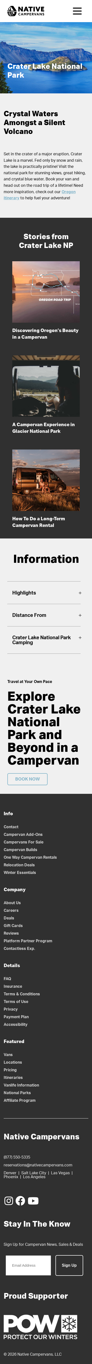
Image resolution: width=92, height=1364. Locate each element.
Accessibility (15, 1025)
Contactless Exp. (19, 949)
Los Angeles (34, 1177)
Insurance (13, 986)
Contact (11, 827)
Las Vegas (60, 1173)
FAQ (7, 979)
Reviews (11, 933)
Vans (8, 1055)
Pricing (10, 1070)
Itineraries (13, 1078)
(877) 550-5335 (17, 1157)
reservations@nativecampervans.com (38, 1165)
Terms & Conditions (22, 994)
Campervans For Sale (23, 842)
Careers (11, 911)
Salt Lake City (33, 1173)
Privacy (11, 1009)
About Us (12, 903)
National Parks (17, 1093)
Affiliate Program (20, 1101)
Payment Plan (16, 1017)
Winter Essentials (20, 873)
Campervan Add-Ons (23, 835)
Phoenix (11, 1177)
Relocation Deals (19, 865)
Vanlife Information (21, 1085)
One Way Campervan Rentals (30, 857)
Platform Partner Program (28, 941)
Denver (10, 1173)
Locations (13, 1062)
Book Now (27, 779)
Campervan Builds (20, 850)
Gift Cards (13, 926)
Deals (9, 918)
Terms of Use (16, 1002)
